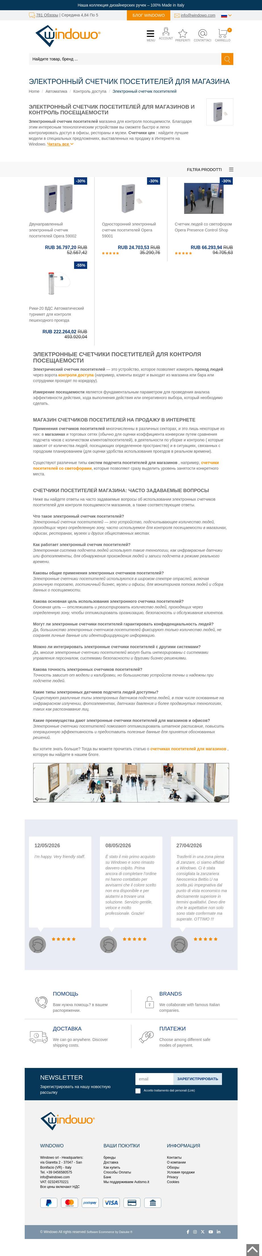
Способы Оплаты (117, 1172)
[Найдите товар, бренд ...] (125, 59)
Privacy (172, 1177)
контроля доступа (76, 375)
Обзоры (173, 1167)
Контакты (174, 1158)
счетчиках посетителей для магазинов (188, 749)
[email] (153, 1079)
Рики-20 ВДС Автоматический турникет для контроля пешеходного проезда (56, 314)
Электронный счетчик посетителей (145, 91)
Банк (107, 1177)
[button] (164, 36)
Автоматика (56, 91)
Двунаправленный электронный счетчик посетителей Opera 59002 (53, 230)
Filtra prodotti (204, 169)
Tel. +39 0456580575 (56, 1172)
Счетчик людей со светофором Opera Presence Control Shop (203, 227)
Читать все (60, 144)
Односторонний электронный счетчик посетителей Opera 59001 (129, 230)
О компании (176, 1162)
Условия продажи (181, 1172)
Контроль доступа (89, 91)
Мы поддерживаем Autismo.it (126, 1182)
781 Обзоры (47, 15)
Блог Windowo (149, 15)
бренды (110, 1158)
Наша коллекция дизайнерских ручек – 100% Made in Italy (131, 5)
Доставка (111, 1162)
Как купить (112, 1167)
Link (191, 1090)
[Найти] (227, 59)
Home (34, 91)
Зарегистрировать (196, 1079)
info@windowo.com (198, 15)
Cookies (173, 1182)
